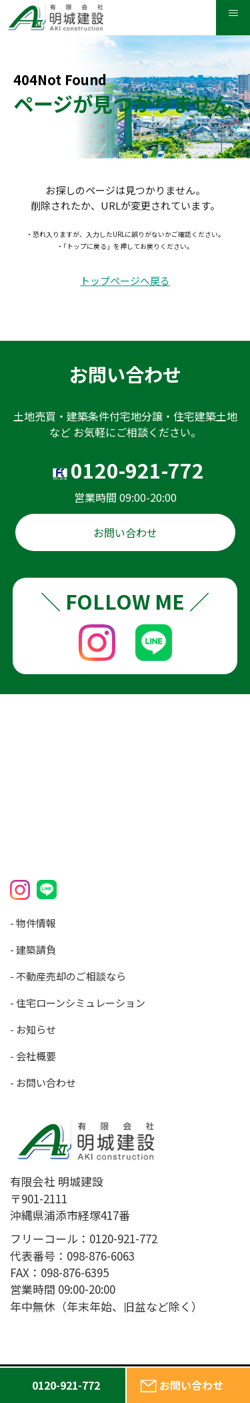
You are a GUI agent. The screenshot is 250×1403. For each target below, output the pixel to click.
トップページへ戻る (125, 281)
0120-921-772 (137, 470)
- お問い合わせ (43, 1083)
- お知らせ (33, 1029)
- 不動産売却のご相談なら (68, 976)
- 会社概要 (33, 1056)
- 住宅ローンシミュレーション (77, 1003)
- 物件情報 (33, 923)
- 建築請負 (33, 949)
